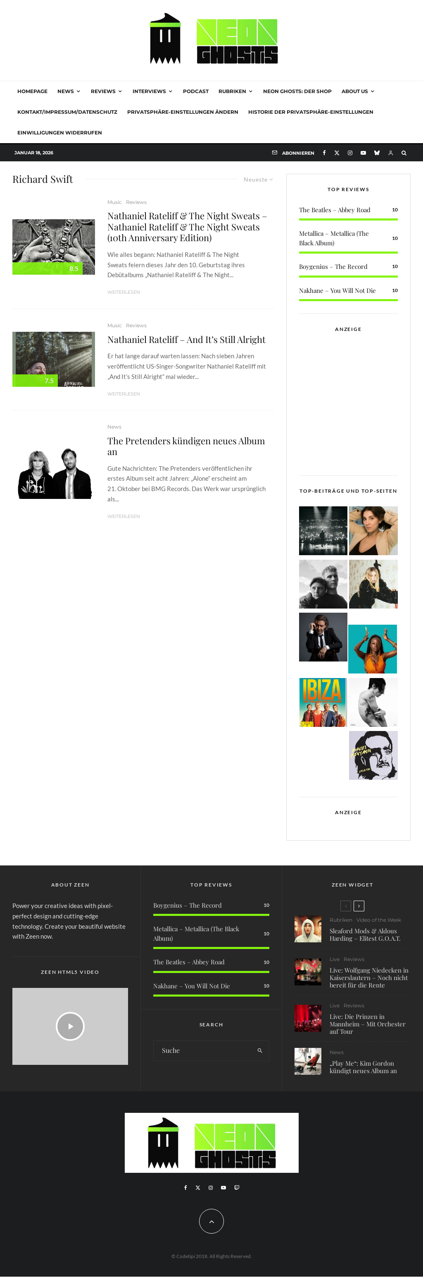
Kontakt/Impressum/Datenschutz (67, 112)
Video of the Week (378, 920)
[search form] (203, 1051)
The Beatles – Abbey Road (335, 210)
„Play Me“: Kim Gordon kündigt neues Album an (363, 1071)
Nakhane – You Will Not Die (337, 290)
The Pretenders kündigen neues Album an (186, 446)
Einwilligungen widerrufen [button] (59, 132)
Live (335, 959)
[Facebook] (324, 153)
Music (114, 202)
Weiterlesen (123, 292)
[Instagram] (350, 153)
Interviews (149, 91)
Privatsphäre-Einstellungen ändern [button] (182, 112)
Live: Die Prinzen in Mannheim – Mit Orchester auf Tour (368, 1025)
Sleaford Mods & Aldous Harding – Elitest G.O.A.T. (365, 934)
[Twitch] (236, 1187)
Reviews (103, 91)
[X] (337, 153)
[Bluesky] (377, 153)
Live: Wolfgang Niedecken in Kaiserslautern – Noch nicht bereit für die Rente (369, 977)
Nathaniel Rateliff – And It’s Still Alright (186, 339)
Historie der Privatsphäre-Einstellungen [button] (310, 112)
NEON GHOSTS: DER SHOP (297, 91)
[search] (260, 1051)
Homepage (32, 91)
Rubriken (232, 91)
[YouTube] (363, 153)
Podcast (196, 91)
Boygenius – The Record (333, 266)
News (65, 91)
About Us (355, 91)
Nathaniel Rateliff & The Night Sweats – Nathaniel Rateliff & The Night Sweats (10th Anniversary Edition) (187, 226)
